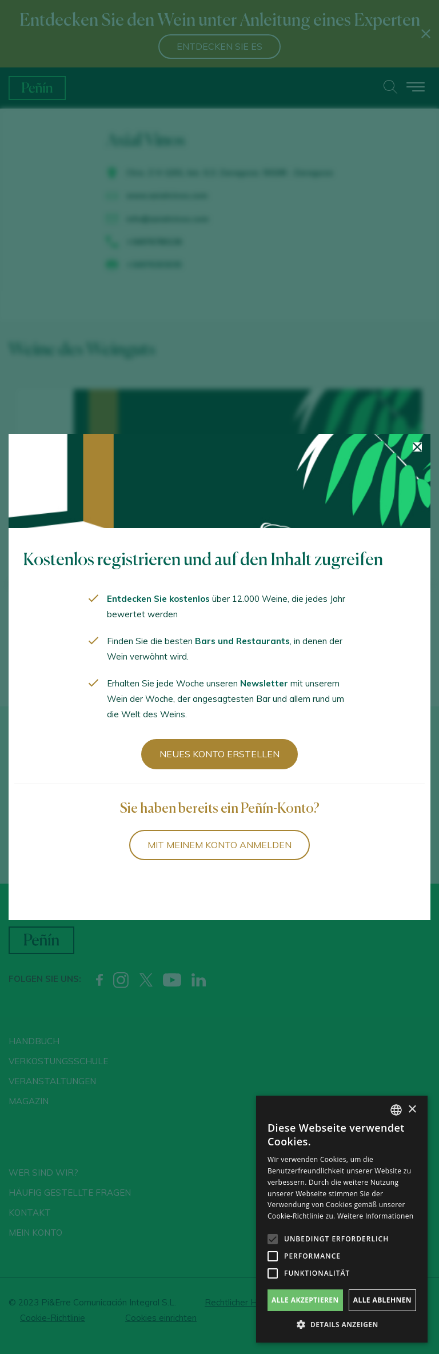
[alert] (342, 1219)
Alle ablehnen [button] (382, 1300)
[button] (342, 1325)
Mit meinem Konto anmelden (219, 844)
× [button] (412, 1109)
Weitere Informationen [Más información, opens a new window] (375, 1216)
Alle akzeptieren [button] (305, 1300)
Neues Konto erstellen (219, 754)
